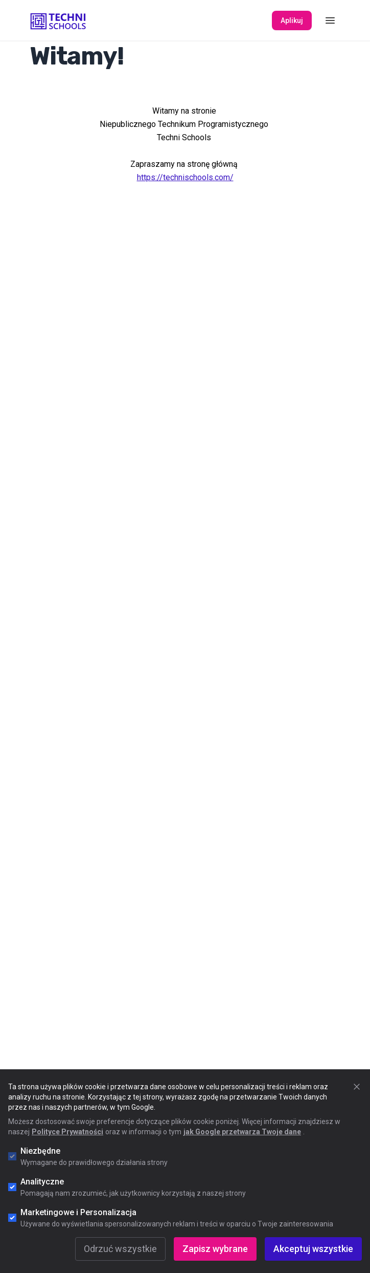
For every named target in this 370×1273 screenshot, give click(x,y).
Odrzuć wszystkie (120, 1248)
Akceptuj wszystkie (313, 1248)
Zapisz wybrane (215, 1248)
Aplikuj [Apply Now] (292, 20)
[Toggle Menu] (330, 20)
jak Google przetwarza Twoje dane (242, 1132)
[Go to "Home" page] (58, 20)
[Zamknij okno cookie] (357, 1087)
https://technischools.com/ (185, 177)
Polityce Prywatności (67, 1132)
